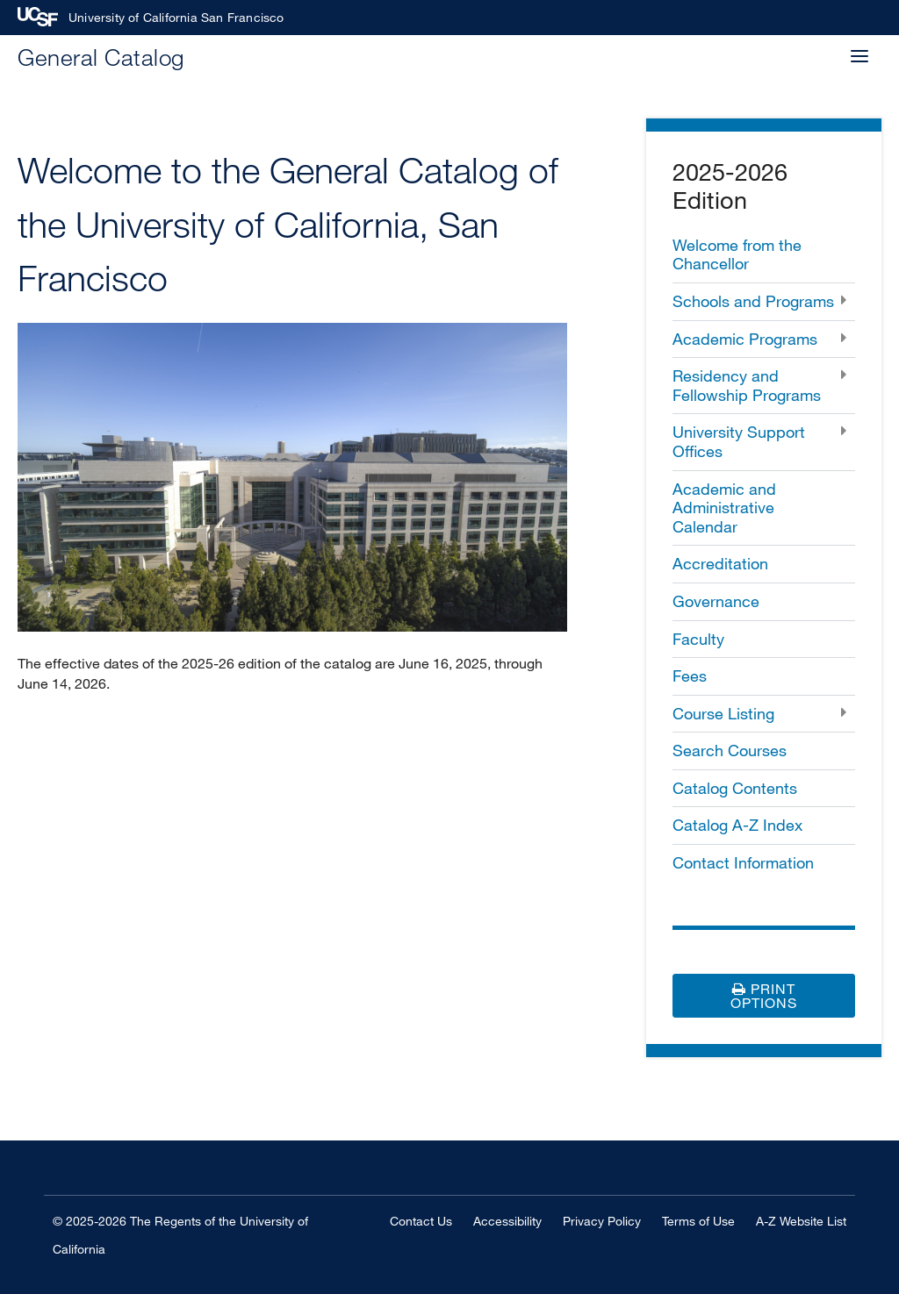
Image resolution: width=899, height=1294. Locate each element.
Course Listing (723, 713)
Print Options (763, 996)
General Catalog (101, 56)
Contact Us (421, 1220)
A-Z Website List (801, 1220)
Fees (689, 675)
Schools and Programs (753, 301)
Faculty (698, 638)
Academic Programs (744, 338)
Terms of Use (698, 1220)
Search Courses (729, 750)
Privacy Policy (602, 1220)
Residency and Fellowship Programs (746, 385)
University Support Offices (738, 441)
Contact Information (743, 862)
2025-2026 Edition (730, 185)
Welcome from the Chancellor (737, 254)
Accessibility (507, 1220)
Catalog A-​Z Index (737, 824)
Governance (715, 601)
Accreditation (720, 563)
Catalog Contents (734, 787)
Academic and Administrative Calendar (724, 507)
